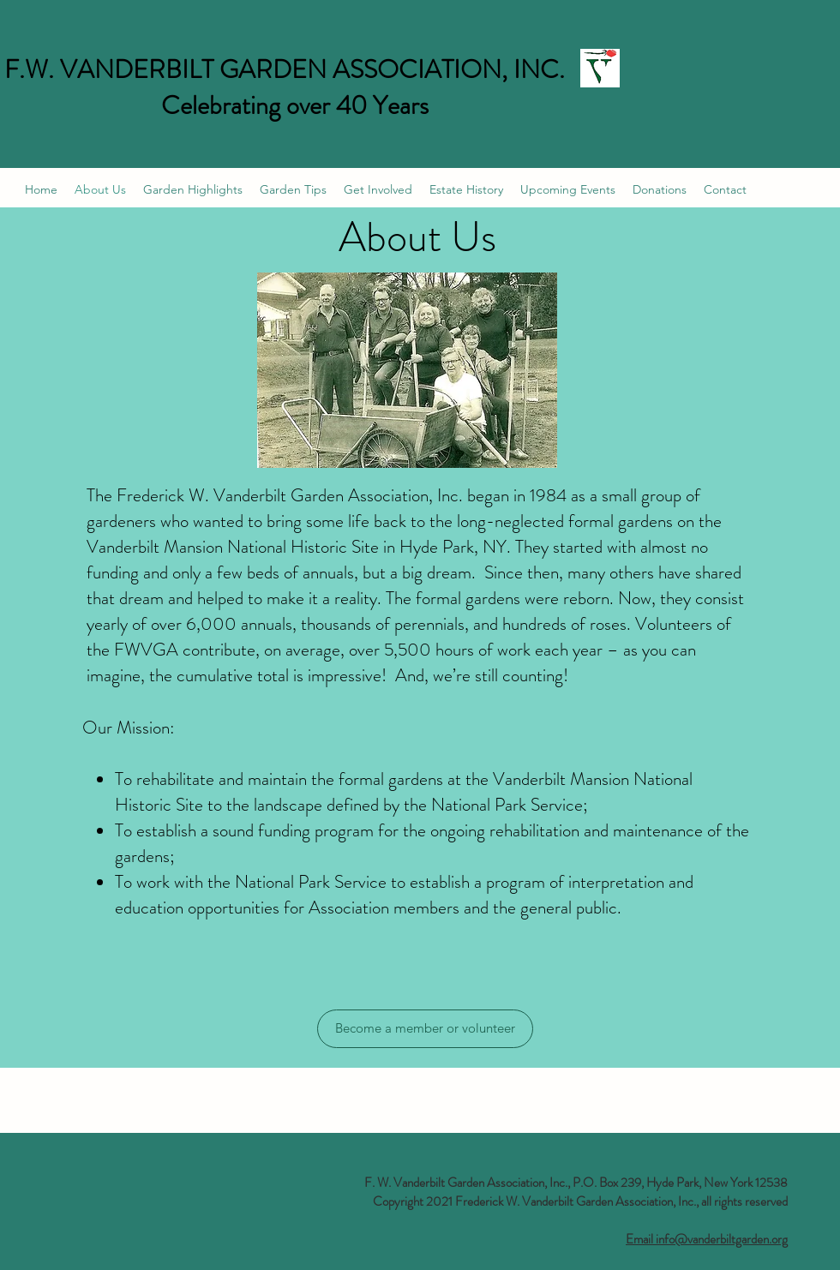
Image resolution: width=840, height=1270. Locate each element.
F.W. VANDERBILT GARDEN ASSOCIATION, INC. (284, 69)
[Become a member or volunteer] (425, 1028)
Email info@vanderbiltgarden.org (707, 1239)
